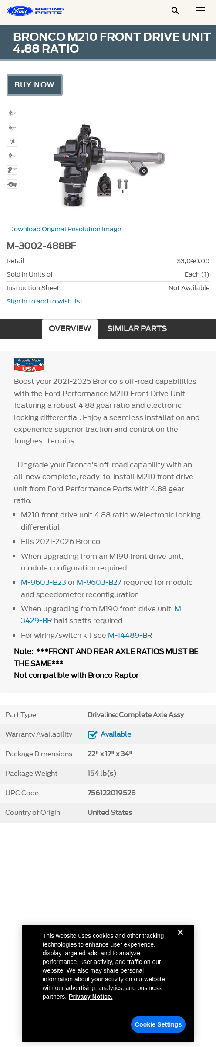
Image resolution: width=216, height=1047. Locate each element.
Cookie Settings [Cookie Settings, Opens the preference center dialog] (158, 1029)
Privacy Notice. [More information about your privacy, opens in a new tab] (90, 1001)
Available (116, 734)
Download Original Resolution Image (65, 229)
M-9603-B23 (43, 582)
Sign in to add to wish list (45, 301)
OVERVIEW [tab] (70, 328)
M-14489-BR (130, 635)
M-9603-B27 (99, 582)
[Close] (180, 944)
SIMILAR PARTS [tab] (137, 328)
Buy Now (34, 85)
